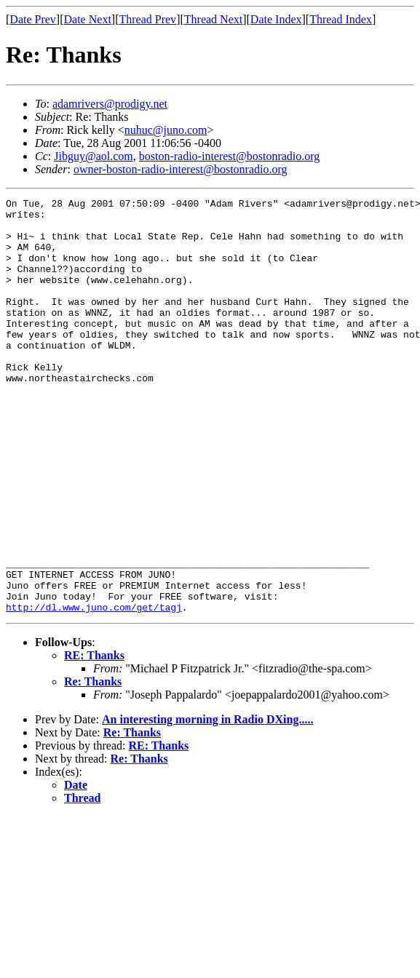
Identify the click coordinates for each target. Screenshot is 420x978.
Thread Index (340, 19)
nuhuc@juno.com (165, 130)
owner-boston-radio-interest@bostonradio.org (181, 169)
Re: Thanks (93, 764)
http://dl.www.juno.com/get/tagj (94, 689)
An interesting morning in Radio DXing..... (207, 802)
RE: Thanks (94, 738)
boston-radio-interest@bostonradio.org (229, 156)
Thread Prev (147, 19)
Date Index (276, 19)
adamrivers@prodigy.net (109, 104)
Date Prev (32, 19)
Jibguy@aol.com (93, 156)
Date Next (87, 19)
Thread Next (213, 19)
